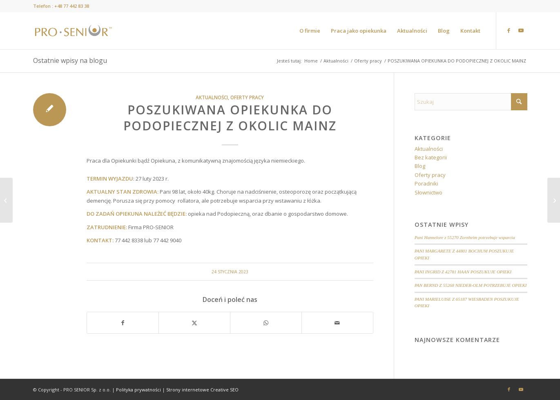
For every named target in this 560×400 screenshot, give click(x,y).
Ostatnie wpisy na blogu (70, 60)
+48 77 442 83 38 (71, 6)
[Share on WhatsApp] (265, 322)
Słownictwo (428, 192)
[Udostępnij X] (194, 322)
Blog (420, 166)
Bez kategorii (431, 157)
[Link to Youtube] (521, 30)
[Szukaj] (471, 101)
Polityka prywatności (138, 390)
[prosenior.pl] (73, 30)
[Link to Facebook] (509, 30)
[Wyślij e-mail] (337, 322)
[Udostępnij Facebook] (122, 322)
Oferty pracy (247, 97)
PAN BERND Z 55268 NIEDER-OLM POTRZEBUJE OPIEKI (471, 285)
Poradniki (426, 183)
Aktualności (212, 97)
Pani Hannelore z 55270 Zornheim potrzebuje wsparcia (465, 237)
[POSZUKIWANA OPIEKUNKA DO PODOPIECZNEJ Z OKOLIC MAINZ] (6, 200)
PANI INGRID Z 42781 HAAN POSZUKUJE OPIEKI (463, 271)
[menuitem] (310, 30)
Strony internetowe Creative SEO (202, 390)
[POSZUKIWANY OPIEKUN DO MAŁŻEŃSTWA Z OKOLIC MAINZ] (553, 200)
